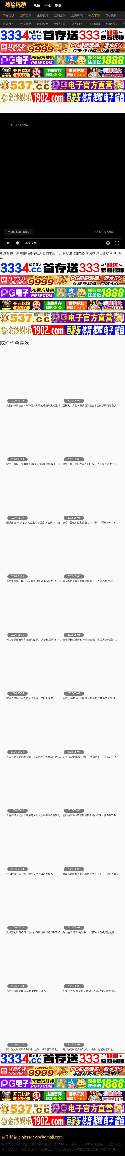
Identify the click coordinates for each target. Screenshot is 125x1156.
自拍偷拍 (94, 23)
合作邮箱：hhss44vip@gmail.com (32, 1137)
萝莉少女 (42, 23)
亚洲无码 (60, 15)
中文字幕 (94, 15)
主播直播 (42, 15)
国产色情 (25, 15)
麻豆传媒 (8, 15)
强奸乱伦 (8, 23)
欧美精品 (25, 23)
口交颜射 (111, 15)
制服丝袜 (111, 23)
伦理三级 (60, 23)
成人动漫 (77, 23)
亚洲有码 (77, 15)
